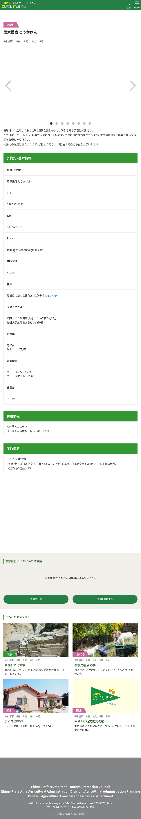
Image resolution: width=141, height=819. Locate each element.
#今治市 (8, 41)
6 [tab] (79, 123)
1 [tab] (51, 123)
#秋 (34, 41)
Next (133, 86)
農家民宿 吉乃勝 (85, 665)
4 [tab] (68, 123)
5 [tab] (73, 123)
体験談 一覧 (36, 599)
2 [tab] (57, 123)
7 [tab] (84, 123)
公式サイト (13, 272)
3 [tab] (62, 123)
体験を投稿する (105, 599)
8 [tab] (90, 123)
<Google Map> (49, 295)
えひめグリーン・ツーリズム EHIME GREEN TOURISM (18, 5)
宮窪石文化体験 (15, 665)
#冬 (41, 41)
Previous (8, 86)
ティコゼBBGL (14, 721)
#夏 (26, 41)
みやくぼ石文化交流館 (89, 721)
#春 (18, 41)
